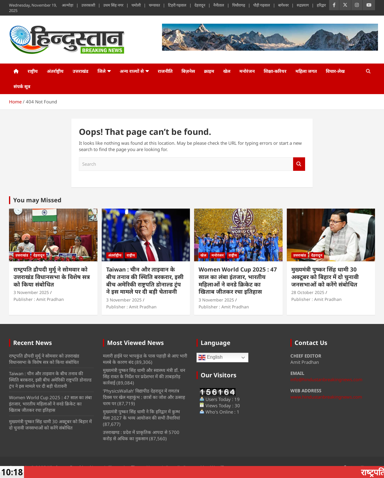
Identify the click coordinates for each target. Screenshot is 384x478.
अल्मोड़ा (67, 5)
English (210, 357)
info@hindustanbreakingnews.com (326, 379)
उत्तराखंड (80, 71)
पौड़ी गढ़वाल (261, 5)
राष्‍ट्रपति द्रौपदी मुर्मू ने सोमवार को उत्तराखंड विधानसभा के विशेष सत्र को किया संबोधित (52, 277)
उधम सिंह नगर (113, 5)
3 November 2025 (31, 292)
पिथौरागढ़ (238, 5)
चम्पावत (154, 5)
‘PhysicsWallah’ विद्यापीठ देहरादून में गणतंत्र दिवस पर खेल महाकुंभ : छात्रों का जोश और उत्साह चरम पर (144, 397)
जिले (102, 71)
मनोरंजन (247, 71)
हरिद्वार (321, 5)
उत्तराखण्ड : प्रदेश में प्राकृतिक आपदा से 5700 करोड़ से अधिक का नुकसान (141, 435)
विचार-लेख (335, 71)
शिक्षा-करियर (275, 71)
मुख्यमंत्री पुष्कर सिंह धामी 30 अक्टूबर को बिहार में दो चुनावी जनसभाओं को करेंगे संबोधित (325, 277)
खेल (226, 71)
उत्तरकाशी (88, 5)
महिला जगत (306, 71)
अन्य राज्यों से (132, 71)
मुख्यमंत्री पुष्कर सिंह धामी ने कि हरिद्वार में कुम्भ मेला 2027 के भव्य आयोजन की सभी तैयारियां (141, 414)
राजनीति (165, 71)
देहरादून (199, 5)
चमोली (136, 5)
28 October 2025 (307, 292)
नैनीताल (218, 5)
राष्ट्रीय (33, 71)
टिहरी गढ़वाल (177, 5)
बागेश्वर (283, 5)
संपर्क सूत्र (22, 86)
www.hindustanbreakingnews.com (326, 397)
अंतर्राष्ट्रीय (55, 71)
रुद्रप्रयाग (303, 5)
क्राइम (209, 71)
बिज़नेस (188, 71)
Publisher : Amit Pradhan (39, 299)
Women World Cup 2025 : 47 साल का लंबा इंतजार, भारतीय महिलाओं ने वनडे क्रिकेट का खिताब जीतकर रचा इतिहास (238, 280)
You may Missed (37, 200)
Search (299, 164)
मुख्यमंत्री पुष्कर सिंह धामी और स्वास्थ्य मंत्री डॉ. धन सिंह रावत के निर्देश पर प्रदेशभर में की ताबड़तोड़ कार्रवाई (144, 376)
